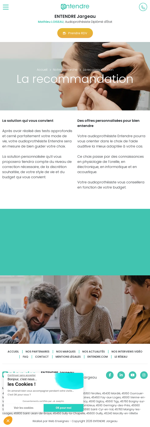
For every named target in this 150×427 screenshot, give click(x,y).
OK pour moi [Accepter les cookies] (63, 408)
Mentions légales (68, 356)
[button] (8, 420)
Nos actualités (93, 351)
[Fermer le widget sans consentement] (21, 375)
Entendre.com (97, 356)
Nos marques (65, 351)
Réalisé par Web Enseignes (51, 421)
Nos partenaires (37, 351)
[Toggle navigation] (6, 7)
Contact (42, 356)
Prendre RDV (75, 33)
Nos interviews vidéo (127, 351)
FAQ (25, 356)
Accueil (13, 351)
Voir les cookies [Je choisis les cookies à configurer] (23, 408)
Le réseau (121, 356)
